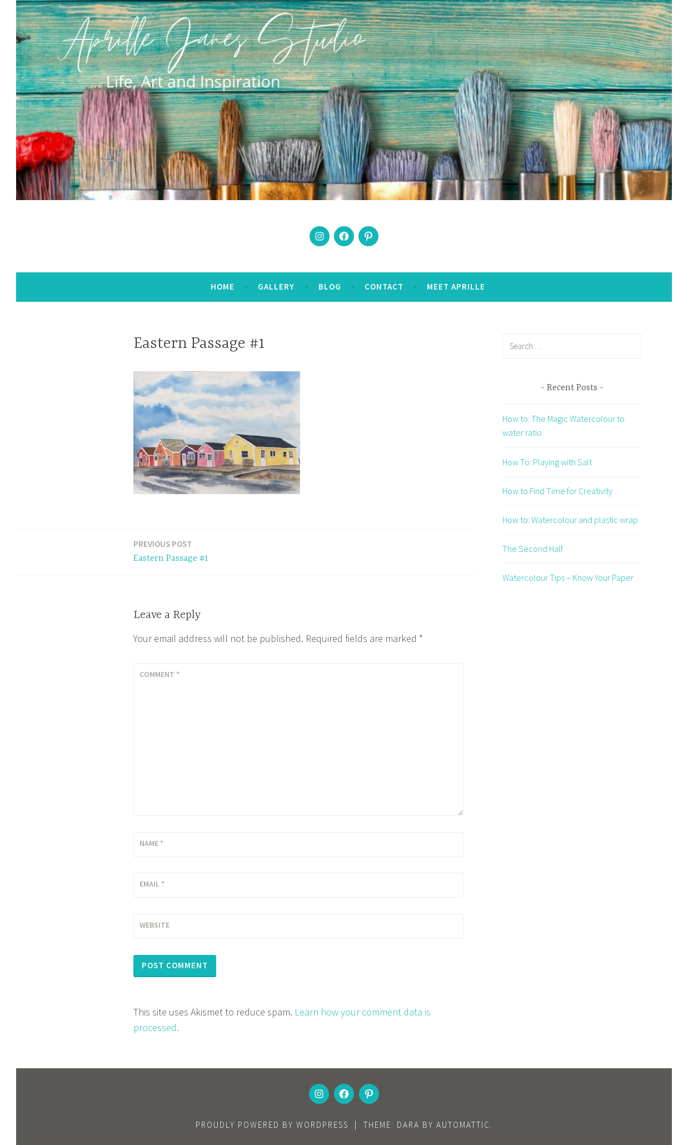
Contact (384, 286)
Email (151, 884)
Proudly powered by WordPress (272, 1124)
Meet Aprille (456, 286)
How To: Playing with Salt (547, 461)
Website (154, 925)
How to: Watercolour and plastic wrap (570, 519)
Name (151, 843)
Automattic (463, 1124)
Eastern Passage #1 (170, 550)
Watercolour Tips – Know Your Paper (568, 577)
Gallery (276, 286)
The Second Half (532, 548)
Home (223, 286)
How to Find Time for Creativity (557, 490)
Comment (159, 674)
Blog (329, 286)
